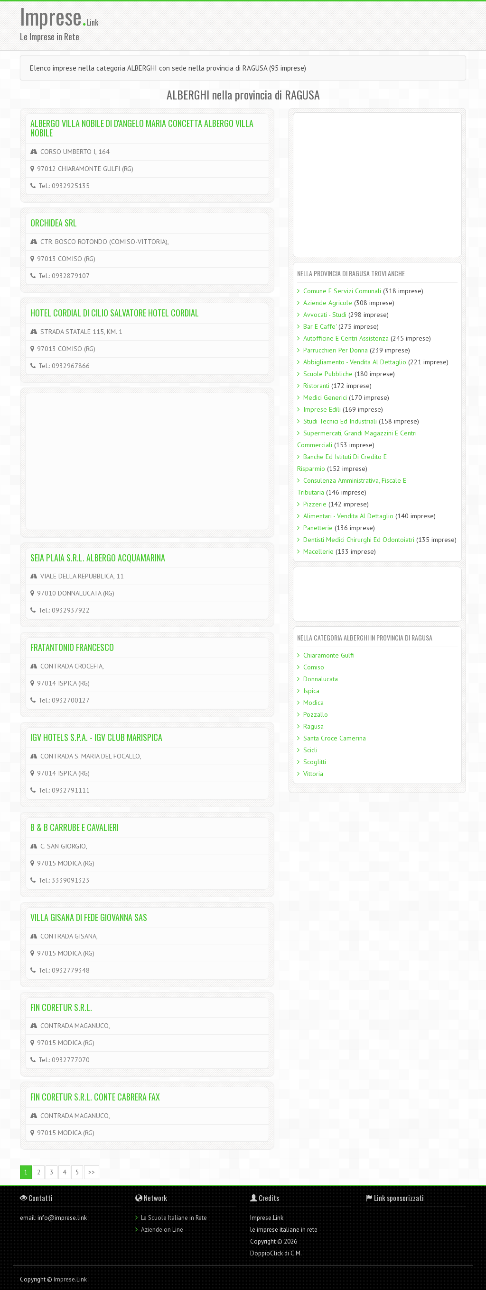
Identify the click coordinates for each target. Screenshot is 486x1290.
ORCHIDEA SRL (53, 223)
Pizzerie (315, 504)
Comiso (313, 667)
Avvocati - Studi (324, 314)
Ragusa (313, 726)
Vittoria (313, 773)
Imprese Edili (322, 409)
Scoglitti (314, 762)
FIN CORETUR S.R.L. (61, 1007)
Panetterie (318, 527)
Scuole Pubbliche (328, 374)
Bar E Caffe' (319, 326)
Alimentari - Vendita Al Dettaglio (348, 516)
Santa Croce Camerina (334, 738)
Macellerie (318, 551)
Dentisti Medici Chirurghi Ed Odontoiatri (358, 539)
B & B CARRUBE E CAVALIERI (74, 827)
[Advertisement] (308, 25)
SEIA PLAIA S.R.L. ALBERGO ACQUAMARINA (97, 557)
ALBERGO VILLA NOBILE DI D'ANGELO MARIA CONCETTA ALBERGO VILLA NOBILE (141, 128)
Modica (313, 702)
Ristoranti (316, 385)
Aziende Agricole (327, 302)
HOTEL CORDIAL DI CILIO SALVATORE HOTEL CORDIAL (114, 313)
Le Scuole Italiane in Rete (174, 1218)
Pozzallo (315, 714)
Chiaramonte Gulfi (328, 655)
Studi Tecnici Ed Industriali (340, 421)
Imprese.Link (70, 1279)
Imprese (53, 16)
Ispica (311, 690)
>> (91, 1172)
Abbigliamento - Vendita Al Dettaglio (354, 362)
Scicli (310, 750)
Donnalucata (320, 679)
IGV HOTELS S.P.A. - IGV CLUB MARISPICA (96, 737)
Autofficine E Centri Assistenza (346, 338)
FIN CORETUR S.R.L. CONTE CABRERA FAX (95, 1097)
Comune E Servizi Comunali (342, 291)
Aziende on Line (162, 1230)
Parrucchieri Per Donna (335, 350)
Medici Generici (325, 397)
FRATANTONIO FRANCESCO (72, 647)
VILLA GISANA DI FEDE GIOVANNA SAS (88, 917)
